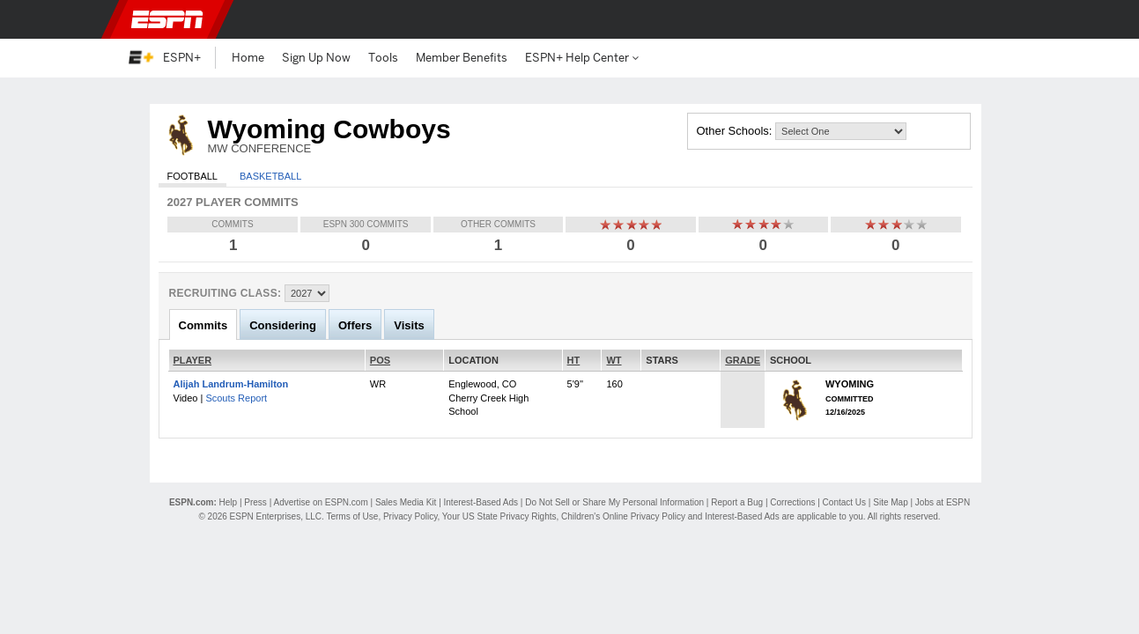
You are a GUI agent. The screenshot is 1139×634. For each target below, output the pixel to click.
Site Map (890, 502)
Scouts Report (236, 398)
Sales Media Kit (405, 502)
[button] (1001, 19)
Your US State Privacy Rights (499, 516)
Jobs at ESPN (942, 502)
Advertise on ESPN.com (320, 502)
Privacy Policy (410, 516)
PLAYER (193, 360)
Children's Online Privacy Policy (623, 516)
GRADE (742, 360)
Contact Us (844, 502)
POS (380, 360)
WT (613, 360)
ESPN (167, 19)
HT (574, 360)
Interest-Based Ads (481, 502)
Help (228, 502)
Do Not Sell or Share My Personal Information (614, 502)
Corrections (792, 502)
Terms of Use (352, 516)
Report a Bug (737, 502)
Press (255, 502)
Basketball (270, 176)
